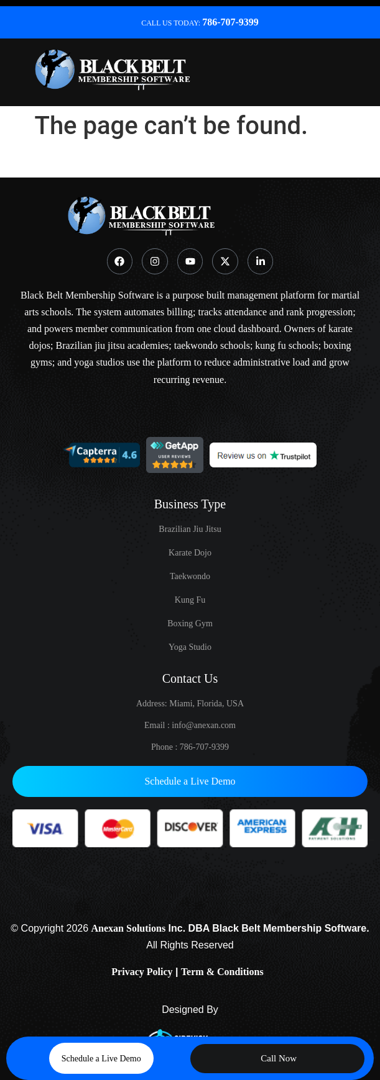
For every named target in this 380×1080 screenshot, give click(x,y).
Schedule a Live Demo (189, 781)
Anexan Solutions (128, 928)
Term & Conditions (222, 971)
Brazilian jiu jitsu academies (112, 345)
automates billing (158, 312)
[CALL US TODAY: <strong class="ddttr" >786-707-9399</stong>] (124, 22)
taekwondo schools (212, 345)
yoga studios (99, 362)
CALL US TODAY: (200, 23)
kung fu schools (286, 345)
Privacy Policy (141, 971)
